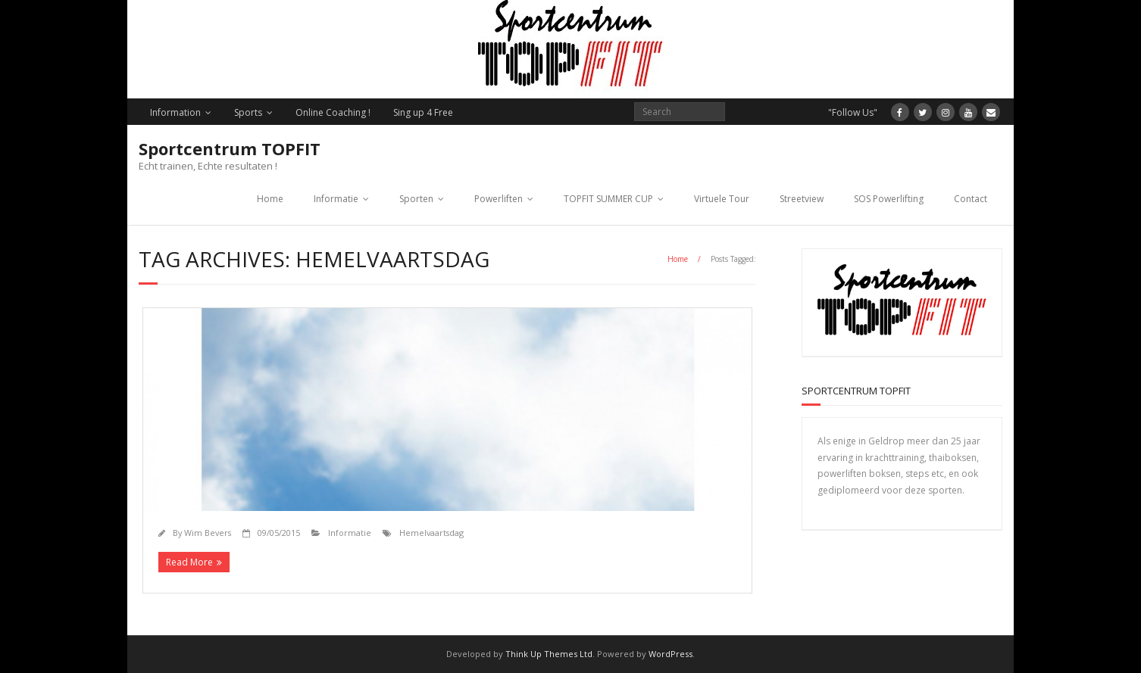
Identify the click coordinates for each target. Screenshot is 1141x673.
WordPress (670, 653)
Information (175, 112)
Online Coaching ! (332, 112)
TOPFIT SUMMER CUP (608, 198)
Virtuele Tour (721, 198)
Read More (189, 562)
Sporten (416, 198)
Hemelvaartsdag (431, 532)
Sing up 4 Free (423, 112)
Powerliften (498, 198)
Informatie (336, 198)
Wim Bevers (207, 532)
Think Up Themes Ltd (548, 653)
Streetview (802, 198)
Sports (248, 112)
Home (270, 198)
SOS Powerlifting (889, 198)
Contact (970, 198)
